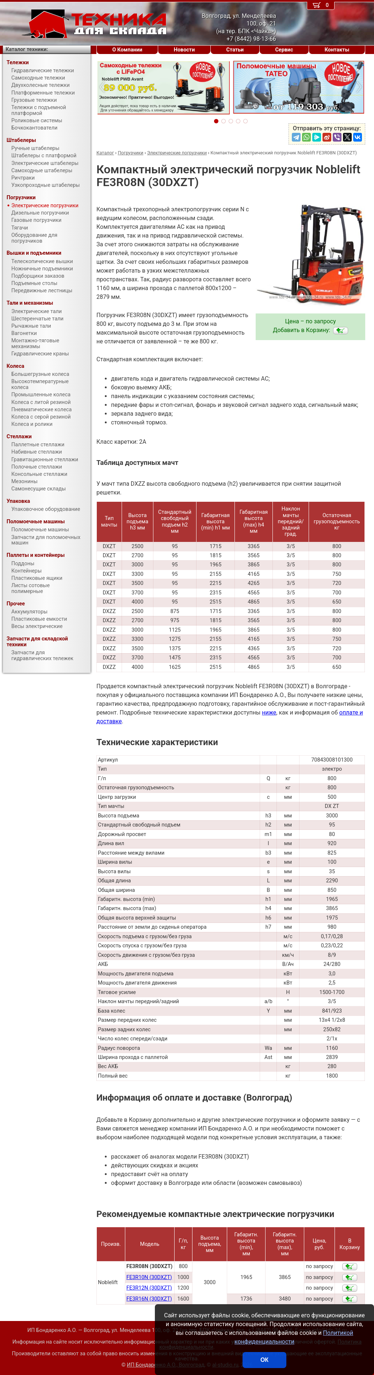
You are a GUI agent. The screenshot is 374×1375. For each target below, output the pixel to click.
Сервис (284, 50)
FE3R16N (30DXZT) (149, 1299)
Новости (184, 50)
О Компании (127, 50)
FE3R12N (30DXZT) (149, 1288)
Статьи (235, 50)
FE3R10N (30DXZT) (149, 1277)
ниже (269, 712)
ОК (264, 1360)
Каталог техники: (26, 49)
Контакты (337, 50)
